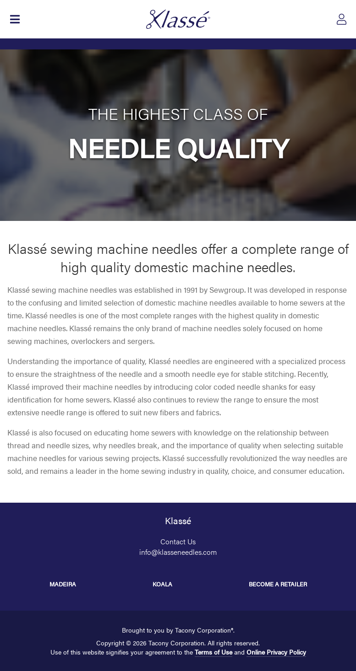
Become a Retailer (278, 584)
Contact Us (178, 541)
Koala (162, 584)
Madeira (62, 584)
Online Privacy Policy (276, 651)
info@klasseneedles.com (178, 552)
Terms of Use (213, 651)
